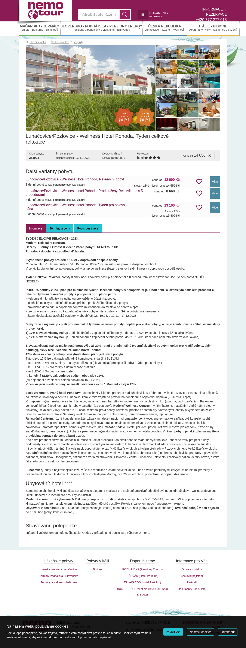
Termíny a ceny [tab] (60, 228)
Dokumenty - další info (192, 589)
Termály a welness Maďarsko (59, 582)
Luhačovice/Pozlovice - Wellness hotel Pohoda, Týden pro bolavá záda (75, 207)
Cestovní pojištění (192, 576)
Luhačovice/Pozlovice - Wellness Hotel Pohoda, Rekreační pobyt (75, 179)
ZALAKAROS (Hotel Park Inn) (142, 582)
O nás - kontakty (192, 569)
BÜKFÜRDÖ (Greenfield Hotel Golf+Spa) (142, 589)
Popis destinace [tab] (87, 228)
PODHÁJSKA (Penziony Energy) (142, 569)
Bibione (97, 569)
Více (215, 181)
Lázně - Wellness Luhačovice (59, 569)
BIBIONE (142, 595)
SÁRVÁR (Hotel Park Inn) (142, 576)
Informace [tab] (35, 228)
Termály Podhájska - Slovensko (58, 576)
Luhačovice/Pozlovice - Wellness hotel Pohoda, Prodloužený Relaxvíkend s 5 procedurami (84, 192)
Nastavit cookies (200, 632)
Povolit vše (173, 632)
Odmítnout (228, 632)
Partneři (192, 582)
